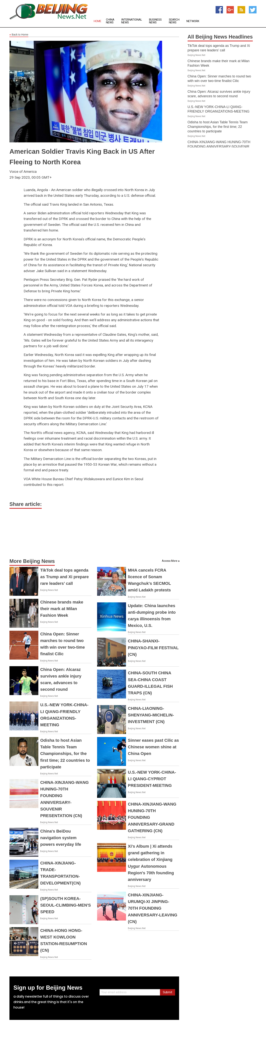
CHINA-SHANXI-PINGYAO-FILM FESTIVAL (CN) (153, 648)
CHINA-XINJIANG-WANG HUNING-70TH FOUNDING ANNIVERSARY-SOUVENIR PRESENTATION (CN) (219, 146)
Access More (169, 560)
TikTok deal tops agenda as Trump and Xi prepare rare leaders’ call (64, 577)
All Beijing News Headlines (220, 37)
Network (192, 21)
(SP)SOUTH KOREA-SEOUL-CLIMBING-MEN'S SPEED (65, 905)
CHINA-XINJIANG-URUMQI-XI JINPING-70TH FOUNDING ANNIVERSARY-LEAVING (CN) (152, 908)
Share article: (25, 504)
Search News (174, 21)
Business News (155, 21)
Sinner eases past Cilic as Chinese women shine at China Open (153, 747)
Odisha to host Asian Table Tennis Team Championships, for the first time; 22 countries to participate (65, 753)
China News (110, 21)
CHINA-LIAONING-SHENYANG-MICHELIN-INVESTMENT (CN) (151, 715)
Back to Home (18, 35)
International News (131, 21)
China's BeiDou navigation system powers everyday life (60, 838)
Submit (167, 992)
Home (97, 21)
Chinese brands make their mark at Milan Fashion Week (61, 609)
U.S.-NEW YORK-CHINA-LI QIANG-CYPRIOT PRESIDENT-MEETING (152, 779)
